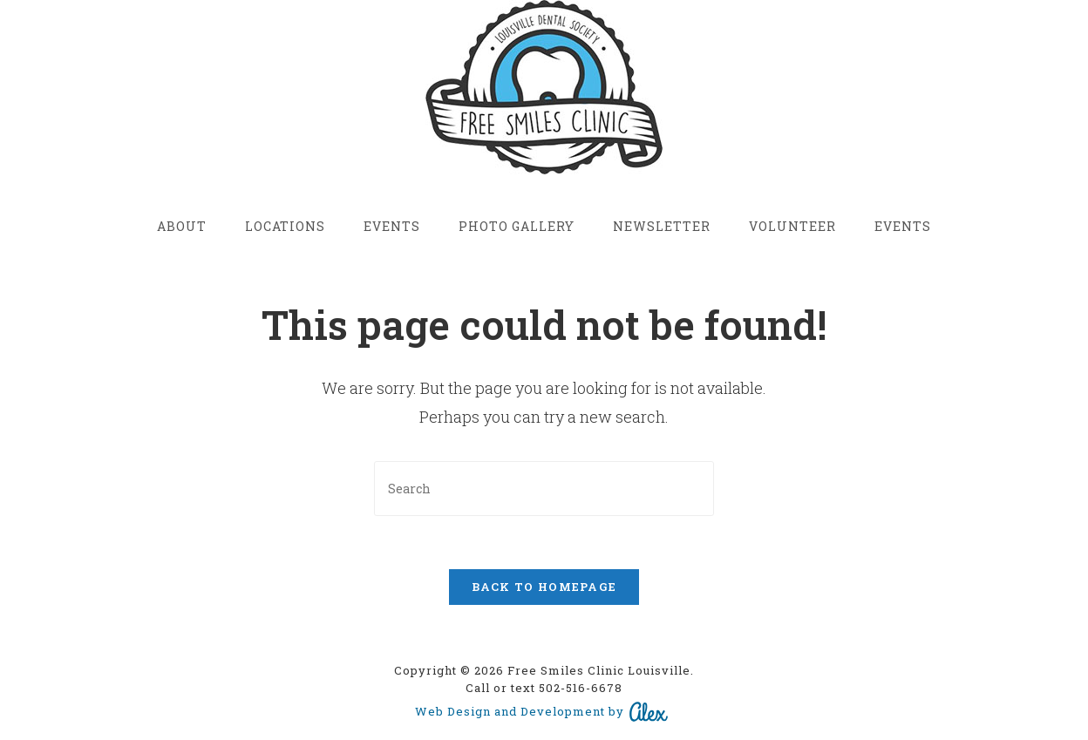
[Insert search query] (544, 488)
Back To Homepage (544, 586)
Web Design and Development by (542, 712)
